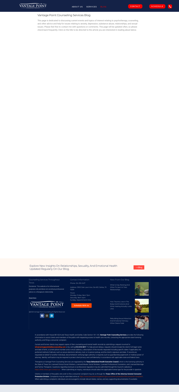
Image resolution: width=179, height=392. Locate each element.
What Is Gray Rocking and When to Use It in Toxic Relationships (120, 287)
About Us (78, 7)
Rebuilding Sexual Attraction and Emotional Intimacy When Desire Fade (120, 321)
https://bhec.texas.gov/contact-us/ (47, 369)
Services (92, 7)
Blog (103, 7)
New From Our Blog (119, 279)
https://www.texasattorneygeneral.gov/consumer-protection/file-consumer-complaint (111, 376)
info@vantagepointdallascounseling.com (50, 347)
